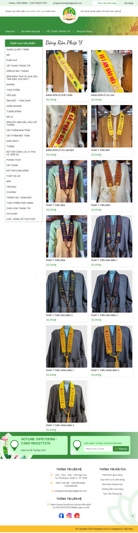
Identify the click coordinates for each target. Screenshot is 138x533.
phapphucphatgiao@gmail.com (67, 3)
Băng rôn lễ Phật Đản (59, 95)
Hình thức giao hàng (113, 475)
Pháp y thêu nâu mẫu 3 (104, 315)
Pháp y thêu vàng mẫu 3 (60, 425)
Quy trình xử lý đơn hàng (112, 479)
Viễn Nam (128, 529)
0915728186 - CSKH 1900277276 (31, 3)
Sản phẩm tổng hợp (30, 31)
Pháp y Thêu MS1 (100, 150)
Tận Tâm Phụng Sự (112, 493)
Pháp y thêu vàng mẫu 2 (105, 370)
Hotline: (12, 3)
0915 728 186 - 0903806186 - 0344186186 (71, 484)
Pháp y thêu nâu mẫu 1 (104, 260)
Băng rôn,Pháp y (84, 31)
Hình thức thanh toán (112, 484)
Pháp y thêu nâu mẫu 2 (59, 315)
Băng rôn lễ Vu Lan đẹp (60, 150)
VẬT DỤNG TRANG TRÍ (58, 31)
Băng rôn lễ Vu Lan (102, 95)
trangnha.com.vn (102, 529)
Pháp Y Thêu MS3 (100, 205)
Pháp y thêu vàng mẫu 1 (60, 370)
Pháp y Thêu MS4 (55, 260)
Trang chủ (10, 31)
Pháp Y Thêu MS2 (55, 205)
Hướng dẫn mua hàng (112, 489)
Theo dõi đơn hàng (106, 3)
